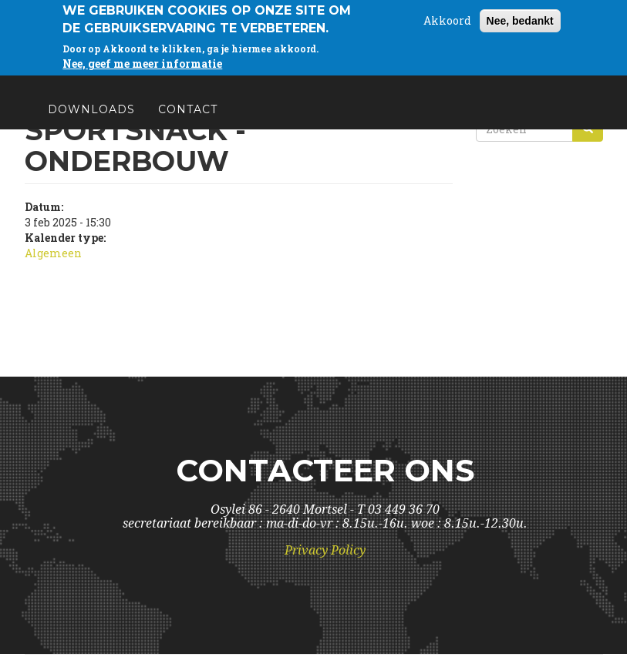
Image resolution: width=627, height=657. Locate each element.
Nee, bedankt (520, 17)
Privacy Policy (325, 550)
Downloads (91, 116)
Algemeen (53, 253)
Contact (187, 116)
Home (68, 78)
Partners (508, 78)
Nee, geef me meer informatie (142, 59)
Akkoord (447, 16)
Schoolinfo (408, 78)
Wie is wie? (150, 78)
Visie (325, 78)
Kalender (249, 78)
